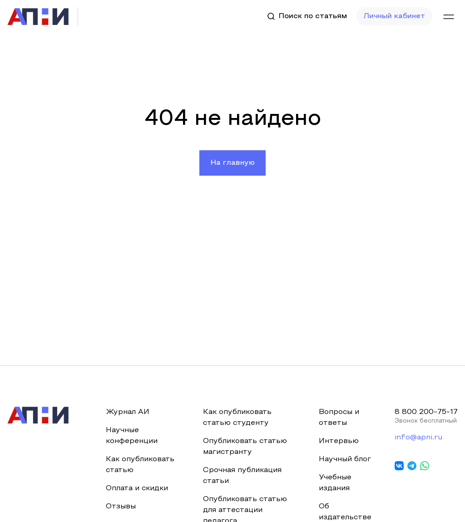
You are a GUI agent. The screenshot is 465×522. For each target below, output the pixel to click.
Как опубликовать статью (140, 464)
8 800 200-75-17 (426, 412)
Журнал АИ (127, 412)
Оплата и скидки (137, 488)
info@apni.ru (418, 437)
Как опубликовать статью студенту (237, 417)
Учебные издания (335, 483)
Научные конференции (132, 435)
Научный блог (345, 459)
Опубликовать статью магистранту (245, 446)
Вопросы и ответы (339, 417)
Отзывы (121, 506)
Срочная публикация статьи (242, 475)
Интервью (339, 441)
